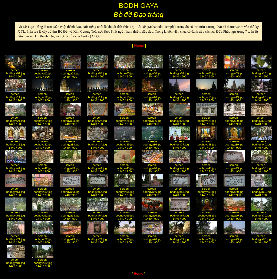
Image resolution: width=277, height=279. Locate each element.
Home (139, 46)
